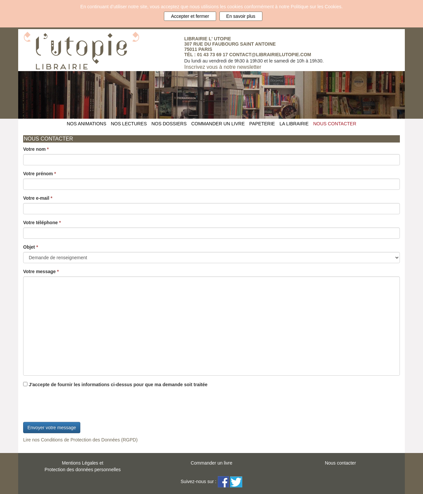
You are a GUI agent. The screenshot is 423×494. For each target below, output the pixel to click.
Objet (30, 247)
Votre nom (36, 149)
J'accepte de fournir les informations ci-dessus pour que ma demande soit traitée (115, 384)
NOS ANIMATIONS (86, 123)
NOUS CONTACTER (334, 123)
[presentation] (73, 406)
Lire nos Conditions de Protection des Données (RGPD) (80, 439)
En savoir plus (240, 16)
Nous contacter (340, 463)
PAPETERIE (262, 123)
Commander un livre (211, 463)
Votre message (41, 271)
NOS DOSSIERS (169, 123)
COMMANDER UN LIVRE (218, 123)
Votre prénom (39, 173)
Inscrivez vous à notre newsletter (222, 67)
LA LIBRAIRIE (294, 123)
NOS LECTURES (129, 123)
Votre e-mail (37, 198)
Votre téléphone (42, 222)
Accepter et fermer (190, 16)
